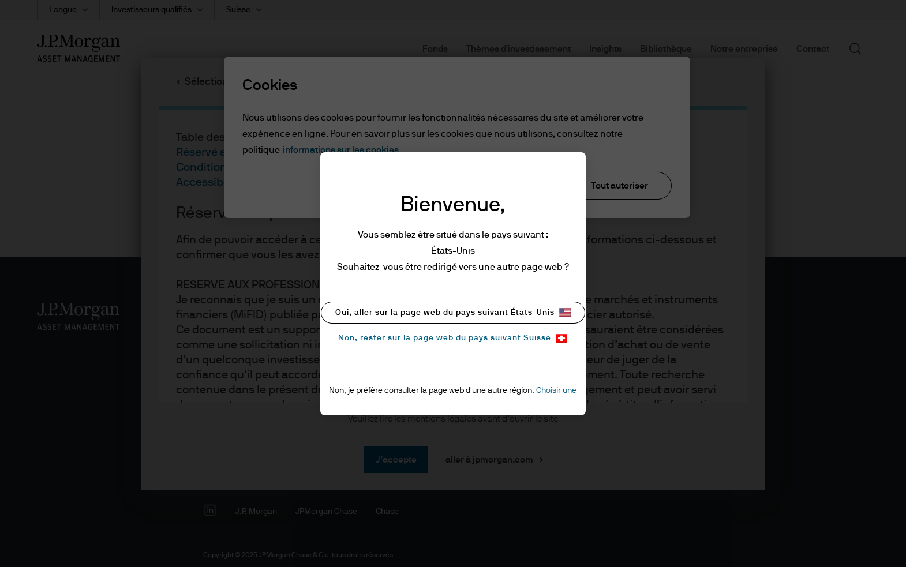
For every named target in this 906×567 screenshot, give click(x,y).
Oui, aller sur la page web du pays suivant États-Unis (453, 312)
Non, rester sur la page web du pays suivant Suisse (452, 338)
